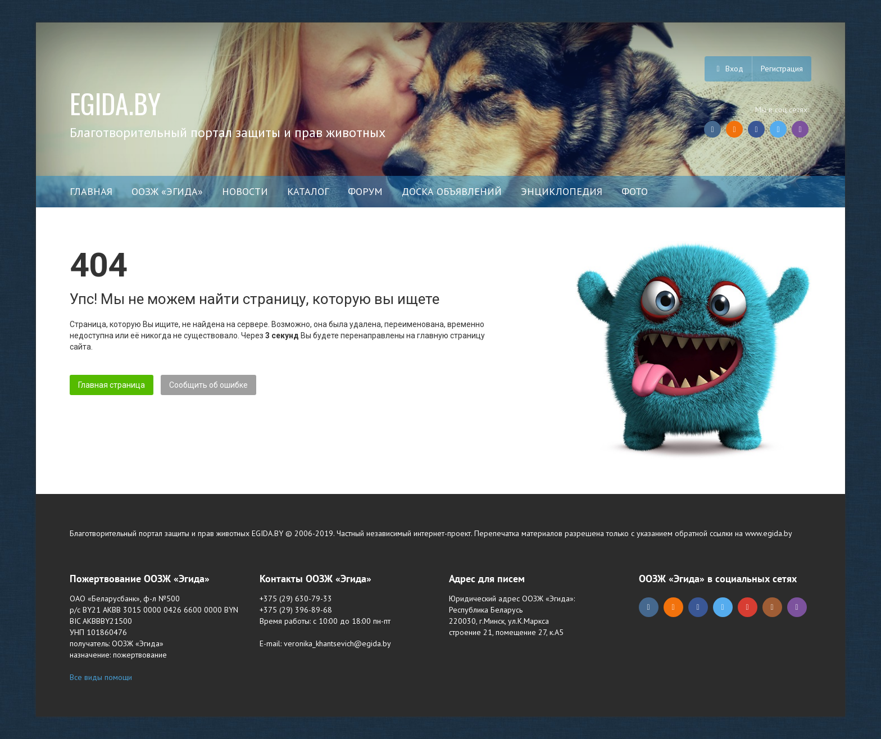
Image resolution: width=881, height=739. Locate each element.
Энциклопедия (561, 191)
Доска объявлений (452, 191)
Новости (245, 191)
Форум (365, 191)
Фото (634, 191)
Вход (728, 69)
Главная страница (111, 384)
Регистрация (782, 69)
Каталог (308, 191)
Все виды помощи (101, 677)
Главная (91, 191)
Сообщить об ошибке (208, 384)
